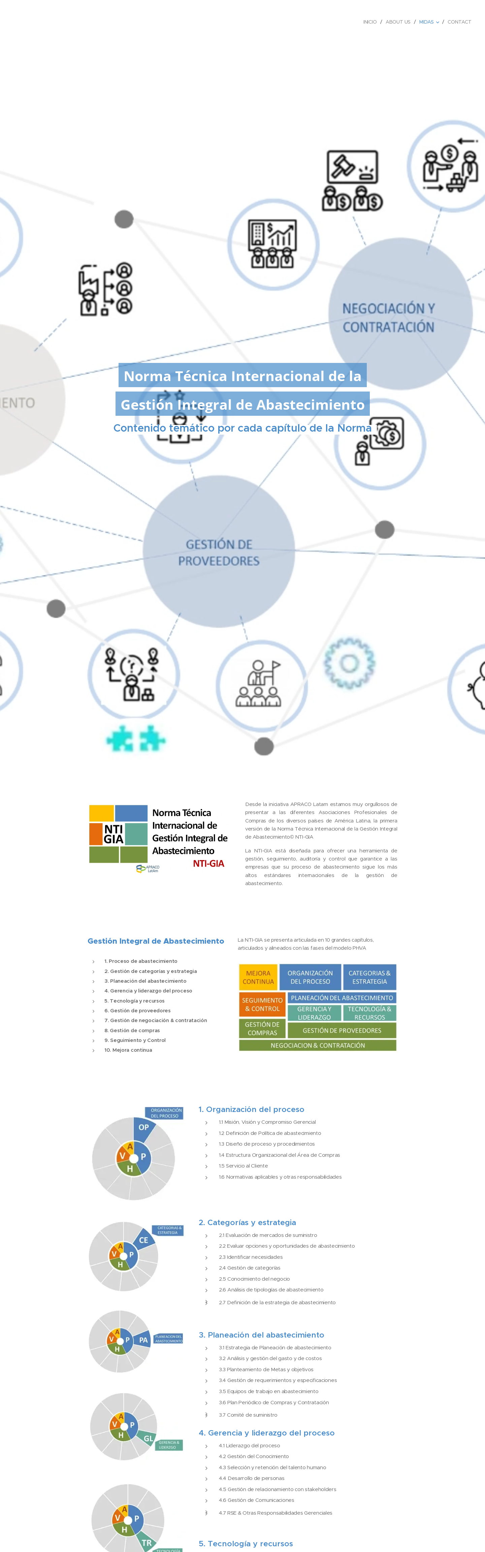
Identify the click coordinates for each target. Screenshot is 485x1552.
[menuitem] (371, 21)
